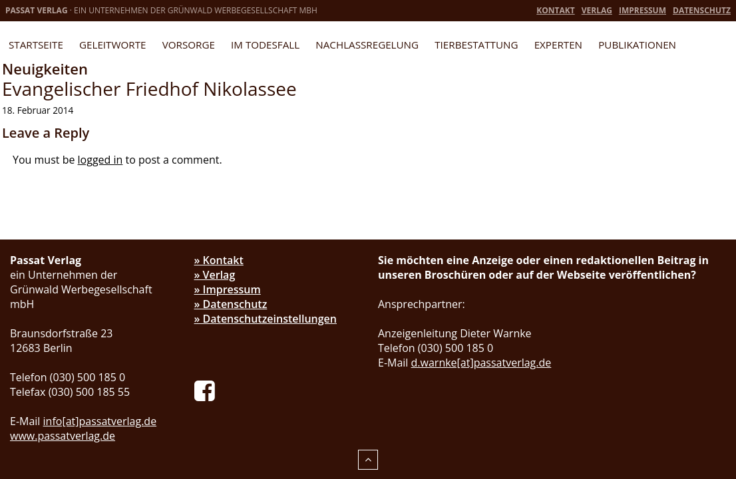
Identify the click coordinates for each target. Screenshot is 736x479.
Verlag (597, 10)
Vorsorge (188, 44)
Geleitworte (112, 44)
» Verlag (215, 274)
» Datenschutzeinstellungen (265, 318)
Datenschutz (702, 10)
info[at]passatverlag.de (100, 421)
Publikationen (637, 44)
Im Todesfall (265, 44)
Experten (558, 44)
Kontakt (555, 10)
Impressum (642, 10)
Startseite (36, 44)
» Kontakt (219, 260)
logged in (100, 159)
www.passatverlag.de (62, 435)
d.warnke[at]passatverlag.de (481, 362)
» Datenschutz (231, 304)
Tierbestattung (476, 44)
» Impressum (227, 289)
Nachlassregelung (367, 44)
